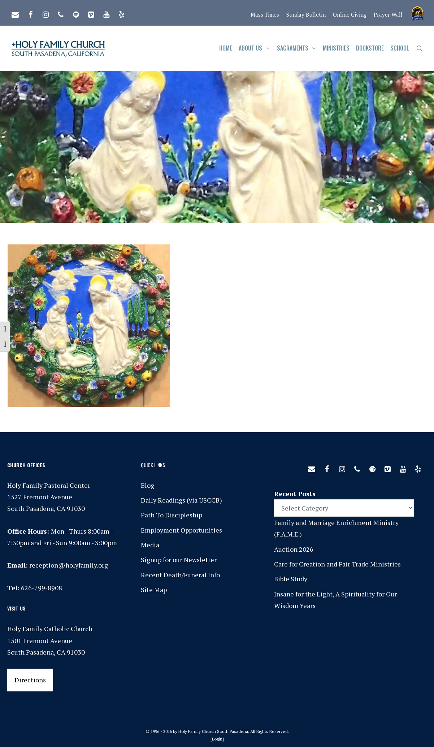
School (399, 48)
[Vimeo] (91, 12)
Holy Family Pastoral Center (48, 485)
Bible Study (290, 578)
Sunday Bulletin (306, 14)
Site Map (154, 589)
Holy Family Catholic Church (49, 628)
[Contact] (15, 12)
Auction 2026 (293, 549)
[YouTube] (106, 12)
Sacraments (298, 48)
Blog (147, 485)
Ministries (336, 48)
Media (150, 544)
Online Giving (349, 14)
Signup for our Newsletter (179, 559)
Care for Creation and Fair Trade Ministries (337, 564)
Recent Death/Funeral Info (180, 574)
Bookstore (370, 48)
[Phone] (61, 12)
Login (217, 739)
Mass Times (265, 14)
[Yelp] (121, 12)
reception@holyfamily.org (68, 565)
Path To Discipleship (171, 515)
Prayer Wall (388, 14)
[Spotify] (76, 12)
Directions (30, 680)
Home (225, 48)
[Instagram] (45, 12)
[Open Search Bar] (419, 48)
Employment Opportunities (181, 530)
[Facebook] (30, 12)
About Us (256, 48)
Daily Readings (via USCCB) (181, 500)
